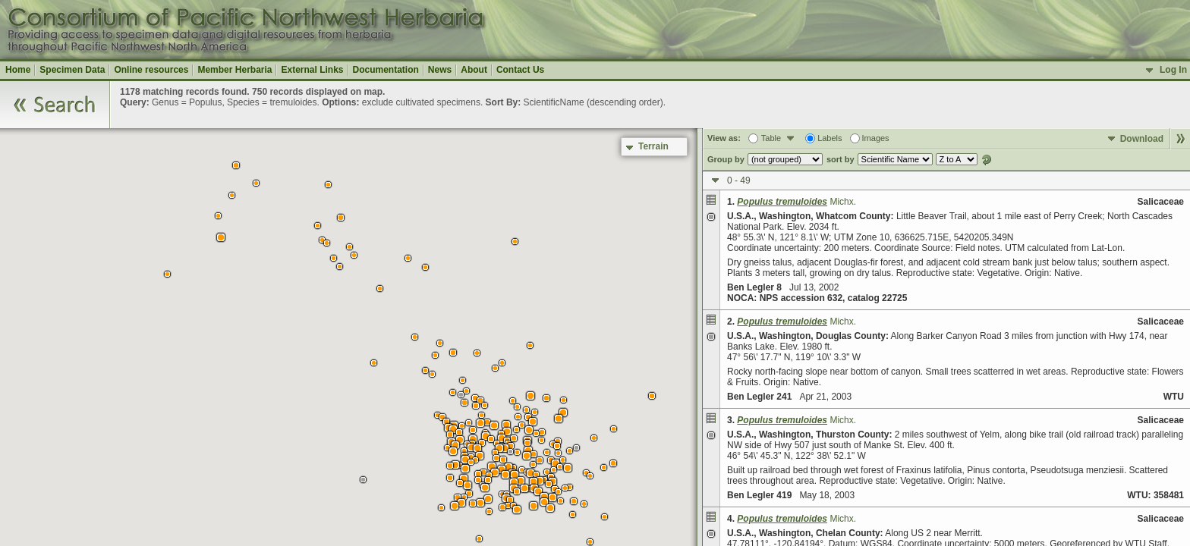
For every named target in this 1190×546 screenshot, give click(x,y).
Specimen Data (72, 69)
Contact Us (520, 69)
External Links (312, 69)
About (474, 69)
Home (17, 69)
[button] (590, 542)
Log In (1173, 69)
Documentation (386, 69)
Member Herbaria (234, 69)
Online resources (151, 69)
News (440, 69)
